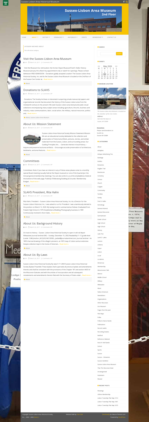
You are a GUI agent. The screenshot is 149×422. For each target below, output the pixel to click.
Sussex (99, 353)
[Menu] (5, 3)
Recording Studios (103, 332)
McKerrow (100, 263)
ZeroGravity (106, 414)
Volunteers (100, 375)
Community (101, 190)
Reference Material (103, 339)
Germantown (101, 216)
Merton (99, 274)
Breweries (100, 165)
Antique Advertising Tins (105, 154)
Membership (97, 37)
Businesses (101, 172)
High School (101, 223)
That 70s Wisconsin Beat (105, 368)
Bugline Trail (101, 169)
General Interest (102, 208)
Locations (100, 259)
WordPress (121, 417)
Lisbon (99, 252)
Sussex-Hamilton (102, 361)
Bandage (100, 158)
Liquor (99, 248)
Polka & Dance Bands (104, 321)
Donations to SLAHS (36, 90)
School (99, 346)
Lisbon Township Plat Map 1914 (107, 398)
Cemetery (100, 176)
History (45, 37)
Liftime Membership (103, 394)
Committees (31, 161)
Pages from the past (104, 310)
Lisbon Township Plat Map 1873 (107, 405)
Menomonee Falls (103, 270)
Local (99, 256)
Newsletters (101, 295)
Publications (101, 324)
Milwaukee (100, 285)
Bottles (99, 161)
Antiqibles (72, 37)
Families (100, 194)
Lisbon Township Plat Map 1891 (107, 402)
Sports (99, 350)
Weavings (100, 391)
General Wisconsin (103, 212)
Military (99, 281)
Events (84, 37)
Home (24, 37)
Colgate (99, 187)
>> (116, 66)
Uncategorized (102, 372)
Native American (102, 292)
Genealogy (58, 37)
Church (99, 183)
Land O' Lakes (102, 237)
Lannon (99, 241)
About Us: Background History (42, 223)
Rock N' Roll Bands (103, 343)
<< (99, 66)
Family (99, 198)
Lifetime (100, 245)
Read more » (48, 79)
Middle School (101, 277)
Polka (99, 317)
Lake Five (100, 234)
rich (26, 62)
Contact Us (111, 37)
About (34, 37)
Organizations (101, 299)
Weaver (99, 379)
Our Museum (101, 306)
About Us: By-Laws (35, 255)
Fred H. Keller (101, 201)
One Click (80, 414)
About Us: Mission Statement (42, 124)
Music (99, 288)
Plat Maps (100, 314)
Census (99, 179)
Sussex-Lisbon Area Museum (40, 117)
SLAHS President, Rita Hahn (41, 192)
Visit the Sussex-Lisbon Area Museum (47, 59)
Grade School (101, 219)
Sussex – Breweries (103, 357)
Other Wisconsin (102, 303)
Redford (100, 335)
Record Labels (102, 328)
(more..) (36, 417)
